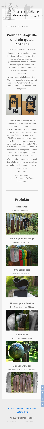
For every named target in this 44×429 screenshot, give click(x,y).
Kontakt (11, 409)
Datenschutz (22, 412)
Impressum (30, 409)
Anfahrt (20, 409)
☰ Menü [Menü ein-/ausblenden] (35, 16)
